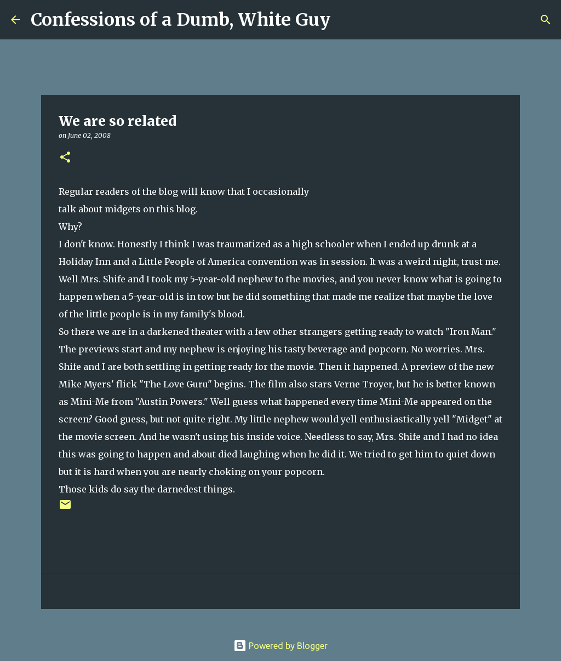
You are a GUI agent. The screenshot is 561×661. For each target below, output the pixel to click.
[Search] (345, 20)
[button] (65, 157)
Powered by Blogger (280, 646)
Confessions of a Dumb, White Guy (180, 20)
